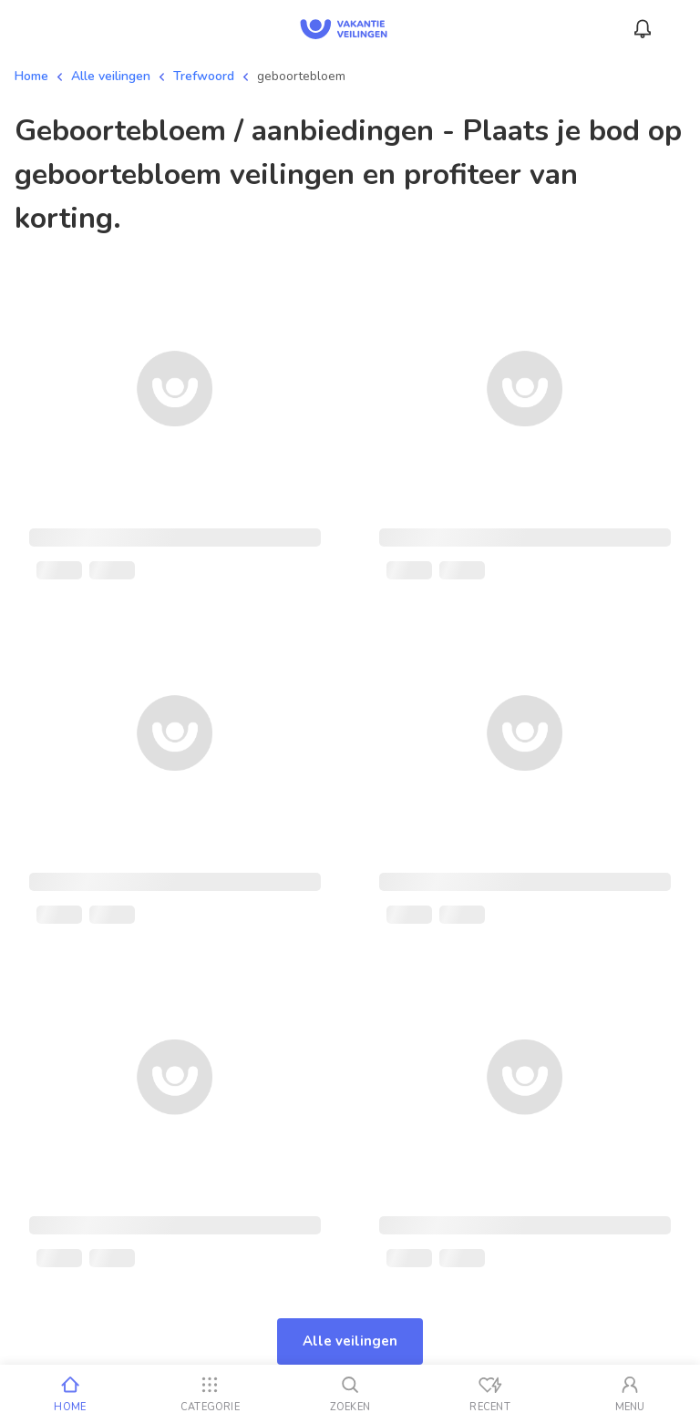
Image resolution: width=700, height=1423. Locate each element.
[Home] (70, 1394)
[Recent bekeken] (490, 1394)
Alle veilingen (110, 76)
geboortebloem (301, 76)
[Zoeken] (350, 1394)
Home (31, 76)
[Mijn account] (630, 1394)
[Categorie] (210, 1394)
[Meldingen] (642, 29)
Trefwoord (203, 76)
